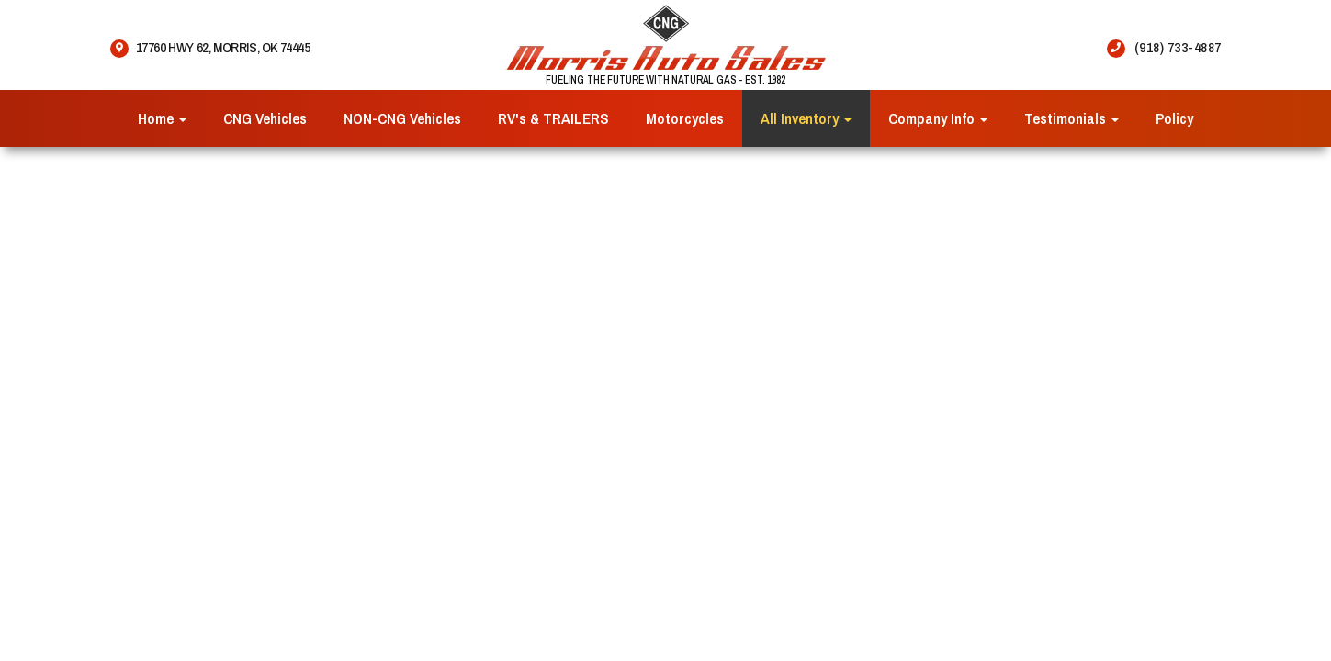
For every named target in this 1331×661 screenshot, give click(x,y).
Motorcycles (685, 118)
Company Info (937, 118)
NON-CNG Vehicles (402, 118)
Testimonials (1071, 118)
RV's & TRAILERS (553, 118)
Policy (1174, 118)
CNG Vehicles (265, 118)
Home (162, 118)
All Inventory (806, 118)
